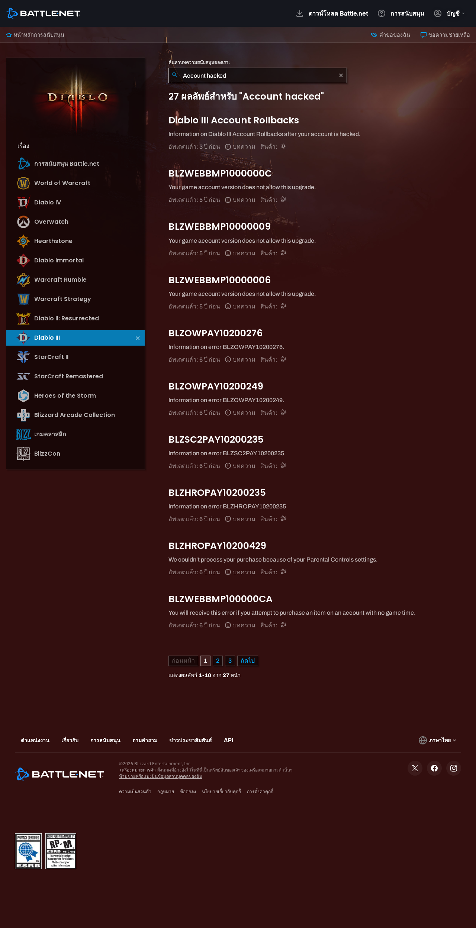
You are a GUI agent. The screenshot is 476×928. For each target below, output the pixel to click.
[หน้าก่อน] (183, 661)
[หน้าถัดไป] (247, 661)
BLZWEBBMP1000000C (220, 173)
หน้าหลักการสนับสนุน (35, 35)
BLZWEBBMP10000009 (219, 226)
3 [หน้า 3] (230, 660)
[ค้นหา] (174, 75)
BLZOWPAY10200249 (215, 386)
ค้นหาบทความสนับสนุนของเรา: (199, 62)
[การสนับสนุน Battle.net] (284, 200)
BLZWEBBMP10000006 (219, 280)
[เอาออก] (341, 75)
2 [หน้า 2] (217, 660)
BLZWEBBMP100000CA (220, 598)
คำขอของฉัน (390, 35)
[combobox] (257, 75)
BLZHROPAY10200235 (217, 492)
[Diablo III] (284, 146)
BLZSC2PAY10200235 (216, 439)
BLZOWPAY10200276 (215, 333)
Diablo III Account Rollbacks (233, 120)
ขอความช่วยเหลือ (445, 35)
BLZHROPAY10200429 (217, 545)
